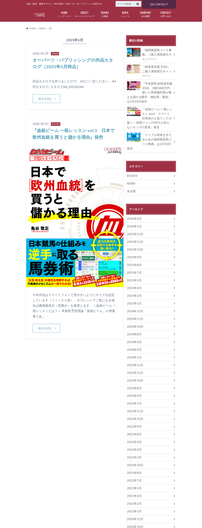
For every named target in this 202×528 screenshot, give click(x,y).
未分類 (131, 180)
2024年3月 (133, 331)
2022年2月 (133, 434)
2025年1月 (133, 287)
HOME (30, 518)
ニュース (125, 13)
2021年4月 (133, 470)
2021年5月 (133, 463)
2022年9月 (133, 404)
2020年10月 (134, 499)
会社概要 (145, 13)
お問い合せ (166, 13)
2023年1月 (133, 383)
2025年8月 (133, 251)
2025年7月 (133, 258)
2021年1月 (133, 485)
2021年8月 (133, 448)
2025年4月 (133, 273)
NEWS (131, 173)
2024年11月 (134, 302)
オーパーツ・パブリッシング (151, 518)
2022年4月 (133, 419)
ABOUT (44, 518)
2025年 (42, 28)
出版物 (105, 13)
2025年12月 (134, 222)
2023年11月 (134, 353)
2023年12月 (134, 346)
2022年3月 (133, 426)
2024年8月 (133, 317)
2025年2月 (133, 280)
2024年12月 (134, 295)
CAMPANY (90, 518)
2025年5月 (133, 266)
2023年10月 (134, 361)
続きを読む (45, 98)
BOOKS (132, 165)
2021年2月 (133, 477)
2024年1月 (133, 339)
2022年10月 (134, 397)
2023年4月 (133, 375)
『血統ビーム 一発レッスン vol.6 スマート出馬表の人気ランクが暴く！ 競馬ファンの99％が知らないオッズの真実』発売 (149, 114)
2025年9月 (133, 244)
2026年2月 (133, 207)
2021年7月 (133, 455)
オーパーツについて (84, 13)
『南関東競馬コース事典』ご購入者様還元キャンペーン (149, 54)
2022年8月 (133, 412)
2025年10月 (134, 236)
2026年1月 (133, 214)
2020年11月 (134, 492)
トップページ (64, 13)
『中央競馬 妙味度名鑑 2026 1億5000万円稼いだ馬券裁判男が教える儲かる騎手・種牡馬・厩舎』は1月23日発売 (149, 89)
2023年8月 (133, 368)
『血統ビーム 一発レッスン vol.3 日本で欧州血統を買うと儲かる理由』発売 (73, 136)
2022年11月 (134, 390)
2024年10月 (134, 309)
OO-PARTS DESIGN (56, 522)
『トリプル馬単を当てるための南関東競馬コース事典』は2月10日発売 (149, 134)
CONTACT (159, 4)
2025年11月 (134, 229)
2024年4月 (133, 324)
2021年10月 (134, 441)
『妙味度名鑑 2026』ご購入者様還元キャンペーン (149, 69)
